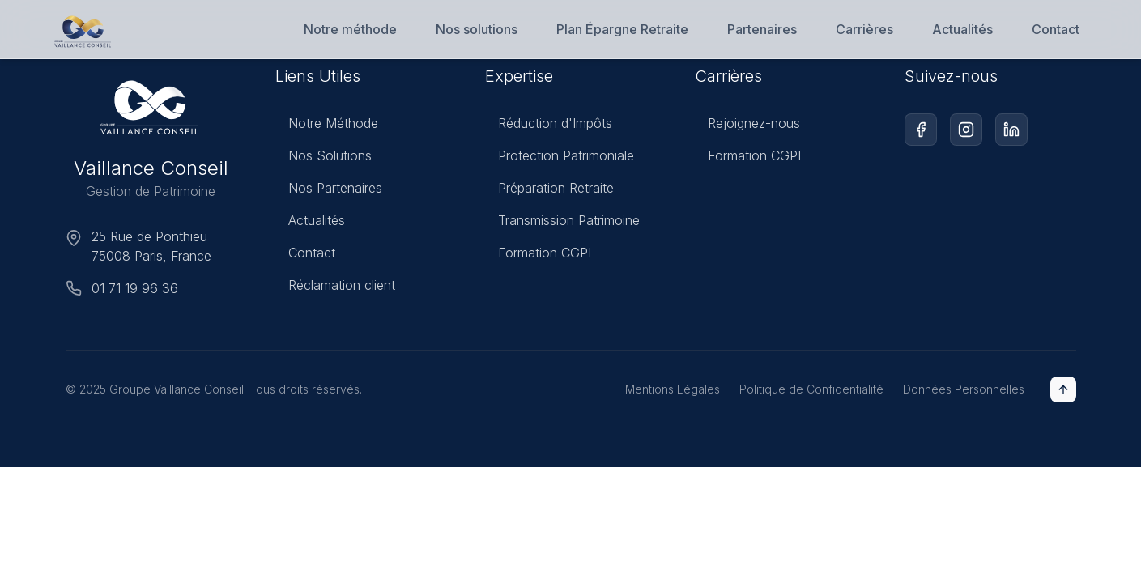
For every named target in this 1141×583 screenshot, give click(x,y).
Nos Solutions (323, 156)
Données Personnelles (963, 389)
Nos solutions (476, 29)
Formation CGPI (538, 256)
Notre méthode (350, 29)
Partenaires (762, 29)
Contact (1055, 29)
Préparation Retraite (549, 191)
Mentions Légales (672, 389)
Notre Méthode (326, 124)
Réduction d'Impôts (548, 126)
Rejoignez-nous (747, 129)
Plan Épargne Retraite (622, 29)
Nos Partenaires (328, 189)
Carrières (864, 29)
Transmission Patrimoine (562, 223)
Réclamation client (335, 286)
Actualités (962, 29)
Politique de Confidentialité (811, 389)
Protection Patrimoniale (559, 159)
